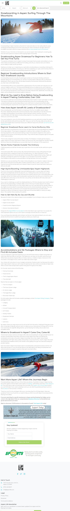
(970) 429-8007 (25, 497)
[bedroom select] (27, 8)
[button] (60, 3)
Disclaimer (38, 494)
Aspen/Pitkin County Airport (16, 261)
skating (4, 443)
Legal (38, 488)
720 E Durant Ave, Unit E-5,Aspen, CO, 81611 (25, 493)
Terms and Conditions (42, 496)
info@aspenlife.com (26, 499)
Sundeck (20, 448)
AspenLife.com (62, 504)
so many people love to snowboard (27, 48)
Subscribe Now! (55, 29)
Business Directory (15, 460)
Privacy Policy (39, 491)
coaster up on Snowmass (28, 444)
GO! (34, 8)
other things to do (25, 443)
